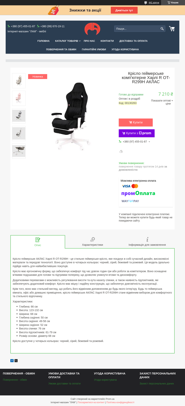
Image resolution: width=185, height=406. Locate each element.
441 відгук (154, 2)
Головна (43, 41)
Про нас (89, 41)
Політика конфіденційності (120, 402)
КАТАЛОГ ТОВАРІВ (66, 41)
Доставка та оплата (133, 41)
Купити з (138, 133)
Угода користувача (125, 49)
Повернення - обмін (15, 379)
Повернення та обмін (61, 49)
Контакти (107, 41)
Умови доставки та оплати (64, 383)
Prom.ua (110, 399)
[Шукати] (162, 29)
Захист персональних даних (157, 383)
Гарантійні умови (94, 49)
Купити (138, 122)
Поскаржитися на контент (91, 402)
